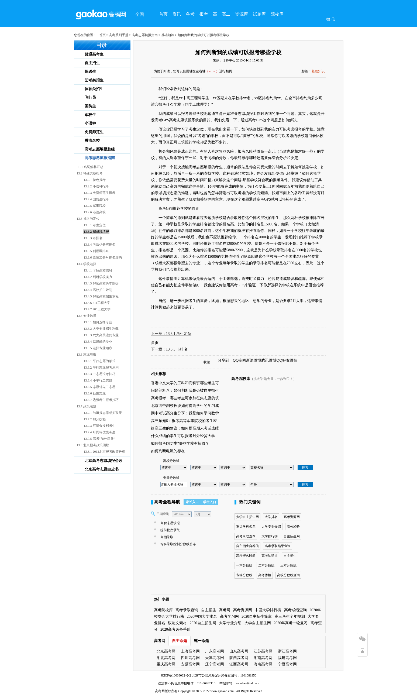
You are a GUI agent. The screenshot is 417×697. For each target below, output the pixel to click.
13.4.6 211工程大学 (97, 303)
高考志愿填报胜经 (100, 149)
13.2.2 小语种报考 (96, 186)
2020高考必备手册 (175, 629)
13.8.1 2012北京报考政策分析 (104, 452)
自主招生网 (292, 536)
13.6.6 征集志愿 (95, 393)
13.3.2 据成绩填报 (96, 232)
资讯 (177, 14)
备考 (190, 14)
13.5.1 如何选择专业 (98, 322)
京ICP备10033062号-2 (176, 675)
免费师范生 (94, 132)
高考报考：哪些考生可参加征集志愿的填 (185, 398)
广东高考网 (214, 651)
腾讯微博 (268, 360)
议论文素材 (177, 623)
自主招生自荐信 (247, 546)
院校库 (277, 14)
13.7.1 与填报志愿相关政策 (103, 413)
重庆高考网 (166, 664)
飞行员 (90, 97)
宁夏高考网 (287, 664)
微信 (293, 360)
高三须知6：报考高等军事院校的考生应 (184, 421)
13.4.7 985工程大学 (97, 309)
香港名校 (92, 141)
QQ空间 (239, 360)
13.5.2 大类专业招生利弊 (101, 329)
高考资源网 (292, 517)
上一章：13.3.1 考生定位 (171, 334)
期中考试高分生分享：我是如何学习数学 (185, 413)
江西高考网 (238, 664)
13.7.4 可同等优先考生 (99, 432)
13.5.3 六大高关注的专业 (101, 335)
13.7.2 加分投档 (95, 419)
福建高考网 (287, 658)
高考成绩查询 (295, 610)
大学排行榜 (269, 536)
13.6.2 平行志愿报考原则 (101, 367)
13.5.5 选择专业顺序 (98, 348)
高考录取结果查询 (278, 546)
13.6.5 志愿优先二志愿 (99, 387)
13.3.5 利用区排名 (96, 251)
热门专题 (161, 600)
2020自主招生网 (203, 623)
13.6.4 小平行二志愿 (98, 380)
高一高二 (221, 14)
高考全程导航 (167, 502)
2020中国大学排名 (202, 616)
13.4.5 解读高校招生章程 (101, 296)
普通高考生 (94, 54)
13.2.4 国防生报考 (96, 199)
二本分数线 (266, 565)
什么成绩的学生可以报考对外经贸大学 (183, 436)
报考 (203, 14)
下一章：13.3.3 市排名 (169, 349)
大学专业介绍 (271, 526)
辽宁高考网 (214, 664)
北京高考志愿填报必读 (103, 461)
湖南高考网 (263, 658)
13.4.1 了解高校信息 (98, 270)
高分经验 (293, 526)
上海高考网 (190, 651)
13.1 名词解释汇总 (90, 167)
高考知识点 (269, 556)
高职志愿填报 (169, 523)
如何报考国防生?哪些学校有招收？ (180, 443)
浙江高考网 (287, 651)
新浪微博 (253, 360)
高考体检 (264, 575)
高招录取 (166, 537)
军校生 (90, 115)
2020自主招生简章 (257, 616)
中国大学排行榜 (268, 610)
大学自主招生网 (247, 517)
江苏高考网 (263, 651)
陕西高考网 (238, 658)
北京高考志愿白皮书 (102, 469)
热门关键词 (250, 502)
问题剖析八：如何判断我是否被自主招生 (185, 391)
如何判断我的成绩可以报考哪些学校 (238, 52)
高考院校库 (240, 379)
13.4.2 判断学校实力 (98, 277)
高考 (158, 691)
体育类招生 (94, 89)
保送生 (90, 72)
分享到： (225, 360)
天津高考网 (214, 658)
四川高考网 (190, 658)
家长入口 (192, 502)
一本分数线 (244, 565)
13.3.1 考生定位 (95, 225)
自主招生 (92, 63)
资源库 (241, 14)
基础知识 (167, 35)
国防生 (90, 106)
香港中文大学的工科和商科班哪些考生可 (185, 383)
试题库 (259, 14)
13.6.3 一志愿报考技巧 (99, 374)
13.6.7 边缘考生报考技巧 (101, 400)
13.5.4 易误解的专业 (98, 342)
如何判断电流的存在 (168, 451)
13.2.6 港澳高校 (95, 212)
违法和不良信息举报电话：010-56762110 (187, 683)
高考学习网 (229, 616)
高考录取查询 (246, 536)
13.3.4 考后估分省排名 (99, 244)
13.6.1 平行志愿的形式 (99, 361)
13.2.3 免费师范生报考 (99, 193)
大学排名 (271, 517)
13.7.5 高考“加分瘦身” (99, 439)
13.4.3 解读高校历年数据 (101, 283)
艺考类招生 (94, 80)
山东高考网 (238, 651)
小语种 (90, 123)
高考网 (224, 610)
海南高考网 (263, 664)
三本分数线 (288, 565)
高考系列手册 (118, 35)
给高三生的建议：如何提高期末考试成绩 (185, 428)
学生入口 (209, 502)
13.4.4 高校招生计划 (98, 290)
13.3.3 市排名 (93, 238)
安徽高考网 (190, 664)
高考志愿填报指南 (145, 35)
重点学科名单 (246, 526)
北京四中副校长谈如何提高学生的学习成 (185, 406)
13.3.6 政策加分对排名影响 (103, 257)
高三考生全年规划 (290, 616)
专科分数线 (244, 575)
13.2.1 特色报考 (95, 180)
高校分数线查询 (288, 575)
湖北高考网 (166, 658)
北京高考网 (166, 651)
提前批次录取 (169, 530)
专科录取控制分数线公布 (177, 544)
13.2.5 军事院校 (95, 206)
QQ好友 (283, 360)
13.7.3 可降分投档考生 (99, 426)
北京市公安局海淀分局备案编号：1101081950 (224, 675)
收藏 (207, 362)
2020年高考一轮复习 (291, 623)
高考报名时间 (246, 556)
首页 (163, 14)
